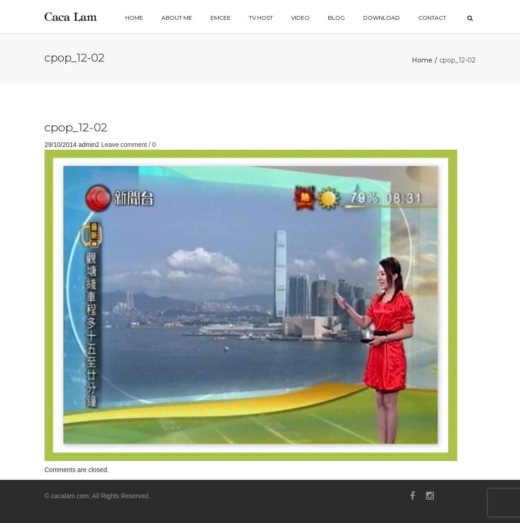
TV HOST (261, 17)
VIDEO (300, 17)
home (134, 17)
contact (432, 17)
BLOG (336, 17)
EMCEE (220, 17)
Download (381, 17)
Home (422, 60)
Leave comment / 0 (128, 144)
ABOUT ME (176, 17)
